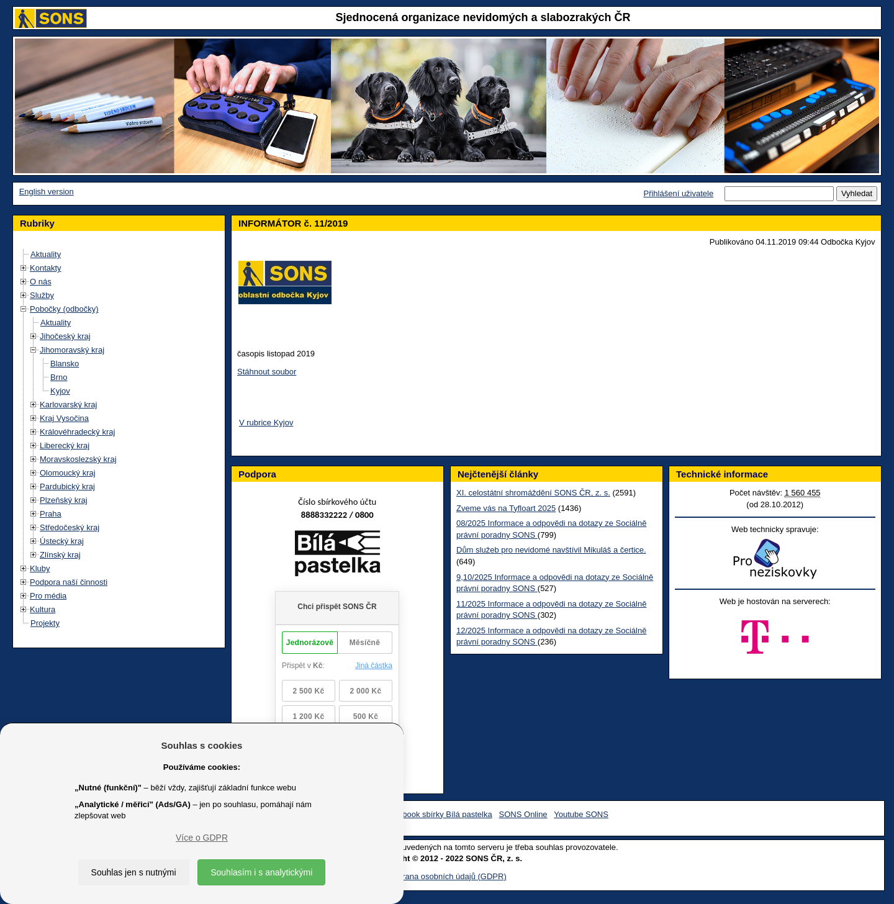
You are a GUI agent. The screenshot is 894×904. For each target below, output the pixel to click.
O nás (41, 281)
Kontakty (45, 268)
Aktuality (45, 254)
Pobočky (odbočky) (64, 309)
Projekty (45, 623)
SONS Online (523, 814)
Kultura (42, 609)
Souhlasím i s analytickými (261, 872)
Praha (50, 513)
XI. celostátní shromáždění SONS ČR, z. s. (533, 492)
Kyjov (60, 391)
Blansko (64, 363)
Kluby (40, 568)
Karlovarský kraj (68, 404)
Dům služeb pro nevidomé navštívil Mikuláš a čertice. (551, 549)
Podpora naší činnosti (68, 582)
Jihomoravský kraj (72, 350)
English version (46, 191)
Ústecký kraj (62, 541)
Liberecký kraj (64, 445)
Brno (58, 377)
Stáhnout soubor (266, 371)
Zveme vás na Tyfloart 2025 (506, 508)
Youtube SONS (581, 814)
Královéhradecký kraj (77, 431)
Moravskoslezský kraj (78, 459)
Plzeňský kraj (64, 500)
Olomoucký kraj (68, 472)
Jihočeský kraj (65, 336)
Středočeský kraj (69, 527)
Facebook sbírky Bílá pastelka (438, 814)
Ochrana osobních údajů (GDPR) (446, 876)
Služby (42, 295)
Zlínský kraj (60, 554)
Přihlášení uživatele (678, 193)
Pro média (48, 595)
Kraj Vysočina (64, 418)
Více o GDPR (202, 838)
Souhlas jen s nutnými (133, 872)
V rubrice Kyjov (266, 422)
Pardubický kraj (67, 486)
